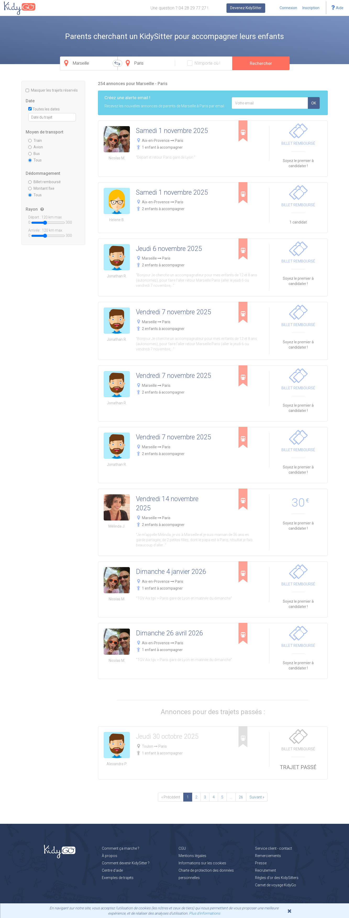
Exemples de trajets (118, 878)
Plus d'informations (204, 913)
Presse (261, 863)
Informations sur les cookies (202, 863)
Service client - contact (273, 848)
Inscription (310, 8)
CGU (182, 848)
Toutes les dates (44, 109)
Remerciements (268, 856)
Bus (34, 154)
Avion (35, 147)
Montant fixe (41, 188)
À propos (109, 856)
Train (35, 140)
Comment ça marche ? (120, 848)
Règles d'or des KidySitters (276, 878)
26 (241, 797)
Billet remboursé (44, 182)
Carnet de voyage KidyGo (275, 885)
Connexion (288, 8)
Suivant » (257, 797)
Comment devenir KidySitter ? (125, 863)
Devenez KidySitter (246, 8)
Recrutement (265, 870)
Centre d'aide (112, 870)
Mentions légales (192, 856)
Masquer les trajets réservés (52, 90)
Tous (35, 160)
